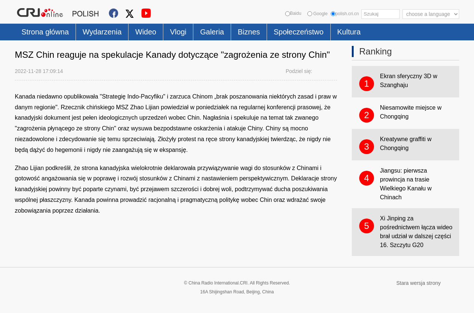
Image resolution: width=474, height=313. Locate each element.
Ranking (375, 51)
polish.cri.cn (345, 13)
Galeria (212, 32)
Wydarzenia (102, 32)
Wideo (145, 32)
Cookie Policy (29, 303)
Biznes (249, 32)
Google (317, 13)
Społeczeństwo (299, 32)
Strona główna (45, 32)
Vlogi (178, 32)
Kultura (349, 32)
